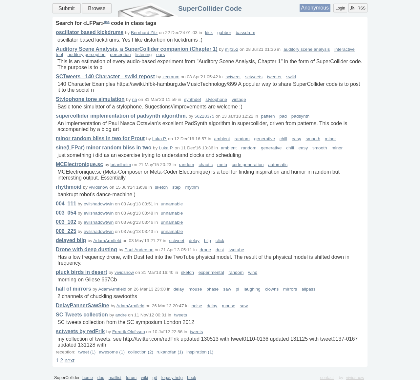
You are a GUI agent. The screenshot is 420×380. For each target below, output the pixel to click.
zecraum (170, 76)
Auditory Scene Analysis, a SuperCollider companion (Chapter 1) (137, 49)
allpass (308, 289)
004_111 (66, 203)
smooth (313, 138)
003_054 (66, 213)
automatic (277, 164)
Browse (96, 8)
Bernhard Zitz (144, 32)
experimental (211, 272)
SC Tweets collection (82, 314)
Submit (66, 8)
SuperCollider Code (210, 8)
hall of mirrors (73, 289)
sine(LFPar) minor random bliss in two (104, 147)
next (69, 360)
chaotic (206, 164)
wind (252, 272)
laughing (252, 289)
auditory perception (87, 54)
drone (205, 249)
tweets (180, 315)
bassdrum (245, 32)
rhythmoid (68, 187)
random (242, 138)
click (220, 240)
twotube (236, 249)
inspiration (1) (199, 352)
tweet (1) (86, 352)
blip (207, 240)
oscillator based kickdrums (89, 32)
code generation (248, 164)
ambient (222, 138)
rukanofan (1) (170, 352)
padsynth (300, 116)
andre (121, 315)
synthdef (192, 99)
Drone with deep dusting (86, 249)
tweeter (274, 76)
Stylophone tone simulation (90, 99)
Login (340, 8)
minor (330, 138)
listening (143, 54)
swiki (291, 76)
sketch (161, 187)
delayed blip (71, 240)
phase (212, 289)
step (176, 187)
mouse (195, 289)
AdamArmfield (107, 240)
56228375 (204, 116)
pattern (268, 116)
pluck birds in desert (81, 272)
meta (222, 164)
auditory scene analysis (307, 49)
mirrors (290, 289)
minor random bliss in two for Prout (100, 138)
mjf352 (231, 49)
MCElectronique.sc (79, 164)
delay (194, 240)
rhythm (192, 187)
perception (120, 54)
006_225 (66, 231)
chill (283, 138)
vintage (239, 99)
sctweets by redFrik (80, 331)
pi (237, 289)
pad (283, 116)
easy (296, 138)
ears (160, 54)
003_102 (66, 222)
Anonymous (315, 7)
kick (209, 32)
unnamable (172, 203)
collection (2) (140, 352)
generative (264, 138)
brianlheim (121, 164)
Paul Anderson (138, 249)
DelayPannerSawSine (82, 305)
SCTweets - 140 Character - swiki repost (105, 76)
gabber (224, 32)
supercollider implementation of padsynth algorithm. (121, 116)
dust (220, 249)
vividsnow (98, 187)
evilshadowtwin (99, 203)
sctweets (253, 76)
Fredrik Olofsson (128, 331)
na (134, 99)
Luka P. (159, 138)
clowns (272, 289)
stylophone (216, 99)
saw (227, 289)
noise (197, 305)
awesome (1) (112, 352)
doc (107, 22)
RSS (358, 8)
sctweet (233, 76)
